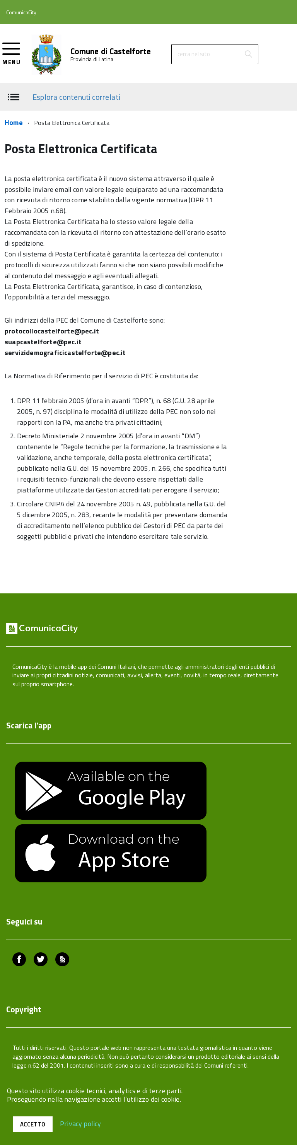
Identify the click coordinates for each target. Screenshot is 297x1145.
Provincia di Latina (92, 59)
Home (14, 122)
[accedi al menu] (11, 53)
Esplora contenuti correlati (76, 97)
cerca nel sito (194, 54)
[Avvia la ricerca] (248, 54)
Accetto (32, 1124)
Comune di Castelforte (110, 51)
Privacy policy (80, 1123)
